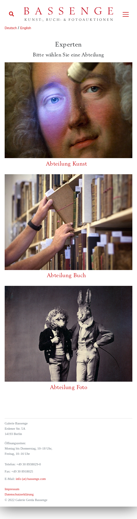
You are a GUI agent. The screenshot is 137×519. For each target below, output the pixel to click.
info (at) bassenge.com (30, 479)
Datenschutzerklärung (19, 494)
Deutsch (11, 28)
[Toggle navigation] (126, 14)
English (25, 28)
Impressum (12, 489)
